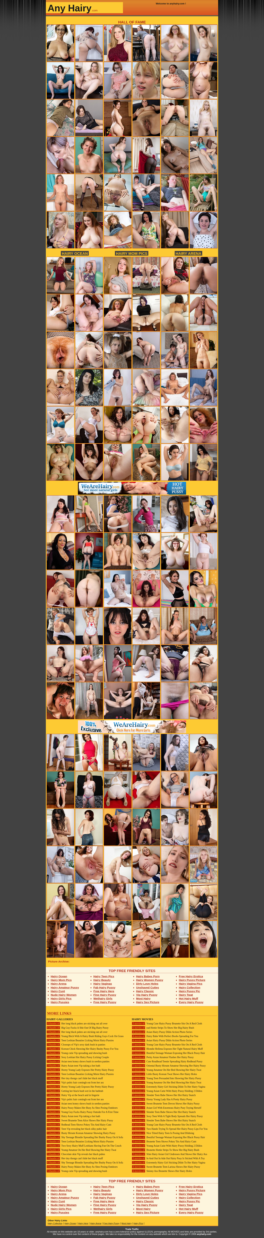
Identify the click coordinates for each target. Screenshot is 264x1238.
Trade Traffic (132, 1229)
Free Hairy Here (104, 991)
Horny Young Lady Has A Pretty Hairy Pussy (162, 1099)
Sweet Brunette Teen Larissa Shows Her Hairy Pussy (166, 1166)
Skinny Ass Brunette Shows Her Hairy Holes (162, 1171)
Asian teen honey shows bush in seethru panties (78, 1061)
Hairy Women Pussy (149, 980)
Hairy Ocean (75, 253)
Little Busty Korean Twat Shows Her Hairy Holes (164, 1074)
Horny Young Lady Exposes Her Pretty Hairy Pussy (80, 1070)
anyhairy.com (204, 1234)
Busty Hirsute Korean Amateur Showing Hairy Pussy (81, 1133)
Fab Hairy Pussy (104, 987)
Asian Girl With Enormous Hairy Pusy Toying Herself (166, 1107)
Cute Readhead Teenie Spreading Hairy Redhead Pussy (167, 1061)
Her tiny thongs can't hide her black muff (75, 1078)
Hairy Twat (186, 994)
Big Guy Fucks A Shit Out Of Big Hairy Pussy (78, 1027)
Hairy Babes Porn (148, 976)
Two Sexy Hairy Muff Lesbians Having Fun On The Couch (84, 1145)
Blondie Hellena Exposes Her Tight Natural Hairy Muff (167, 1048)
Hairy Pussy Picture (192, 980)
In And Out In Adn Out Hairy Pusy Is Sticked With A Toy (168, 1158)
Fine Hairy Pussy (105, 994)
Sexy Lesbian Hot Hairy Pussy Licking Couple (78, 1057)
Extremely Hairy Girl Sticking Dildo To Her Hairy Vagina (168, 1086)
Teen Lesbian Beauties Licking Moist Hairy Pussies (80, 1040)
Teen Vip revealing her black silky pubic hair (77, 1129)
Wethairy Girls (103, 998)
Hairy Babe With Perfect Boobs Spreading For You (165, 1036)
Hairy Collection (189, 987)
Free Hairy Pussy (105, 1002)
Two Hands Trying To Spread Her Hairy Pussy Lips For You (170, 1129)
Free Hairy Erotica (191, 976)
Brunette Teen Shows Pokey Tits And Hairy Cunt (164, 1141)
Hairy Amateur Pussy (65, 987)
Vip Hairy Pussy (146, 994)
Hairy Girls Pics (61, 998)
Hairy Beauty (102, 980)
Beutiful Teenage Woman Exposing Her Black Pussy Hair (168, 1053)
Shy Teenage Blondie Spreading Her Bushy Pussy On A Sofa (85, 1137)
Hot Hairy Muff (188, 998)
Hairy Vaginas (103, 983)
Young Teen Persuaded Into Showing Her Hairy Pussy (166, 1078)
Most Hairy (143, 998)
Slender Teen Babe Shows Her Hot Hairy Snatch (164, 1095)
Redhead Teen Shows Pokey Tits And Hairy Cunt (79, 1124)
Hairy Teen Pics (104, 976)
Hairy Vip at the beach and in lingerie (73, 1095)
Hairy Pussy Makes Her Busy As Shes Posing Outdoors (82, 1107)
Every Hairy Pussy (191, 1002)
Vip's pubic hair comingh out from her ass (75, 1082)
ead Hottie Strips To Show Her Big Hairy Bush (163, 1027)
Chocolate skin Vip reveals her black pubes (76, 1154)
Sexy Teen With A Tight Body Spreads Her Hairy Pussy (167, 1116)
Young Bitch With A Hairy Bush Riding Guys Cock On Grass (85, 1036)
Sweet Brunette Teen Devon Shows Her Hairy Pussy (166, 1103)
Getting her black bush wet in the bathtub (75, 1091)
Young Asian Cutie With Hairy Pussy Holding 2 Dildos (167, 1091)
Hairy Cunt (58, 991)
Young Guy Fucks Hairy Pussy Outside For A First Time (82, 1112)
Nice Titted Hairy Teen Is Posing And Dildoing (163, 1133)
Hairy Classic (145, 991)
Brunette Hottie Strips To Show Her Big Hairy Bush (165, 1150)
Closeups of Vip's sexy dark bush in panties (76, 1044)
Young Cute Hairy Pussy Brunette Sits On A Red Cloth (167, 1023)
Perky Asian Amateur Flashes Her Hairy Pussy (163, 1057)
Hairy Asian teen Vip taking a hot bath (73, 1065)
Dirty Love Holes (147, 983)
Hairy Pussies (60, 1002)
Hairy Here (83, 1223)
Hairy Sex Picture (147, 1002)
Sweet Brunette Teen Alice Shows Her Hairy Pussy (80, 1120)
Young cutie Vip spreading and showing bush (77, 1053)
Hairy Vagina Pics (190, 983)
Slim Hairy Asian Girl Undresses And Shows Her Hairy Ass (169, 1154)
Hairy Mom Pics (131, 253)
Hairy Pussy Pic (189, 991)
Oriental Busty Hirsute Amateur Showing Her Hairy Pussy (169, 1065)
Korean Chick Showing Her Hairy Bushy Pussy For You (82, 1048)
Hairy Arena (188, 253)
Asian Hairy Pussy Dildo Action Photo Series (162, 1032)
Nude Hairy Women (64, 994)
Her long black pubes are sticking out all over (77, 1023)
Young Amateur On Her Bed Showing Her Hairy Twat (81, 1150)
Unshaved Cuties (147, 987)
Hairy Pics (138, 1223)
